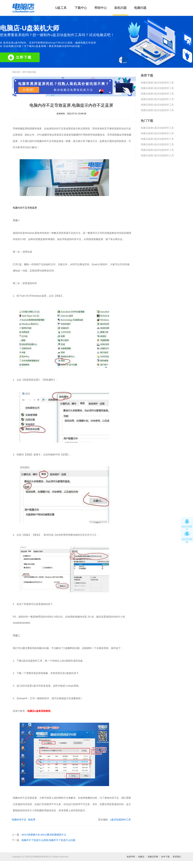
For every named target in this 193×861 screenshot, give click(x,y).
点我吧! (29, 90)
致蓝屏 (31, 819)
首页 (24, 72)
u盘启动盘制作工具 (120, 819)
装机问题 (120, 7)
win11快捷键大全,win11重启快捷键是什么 (44, 834)
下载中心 (81, 7)
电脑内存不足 (19, 819)
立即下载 (20, 57)
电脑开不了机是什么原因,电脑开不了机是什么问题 (48, 840)
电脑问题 (140, 7)
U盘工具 (61, 7)
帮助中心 (100, 7)
